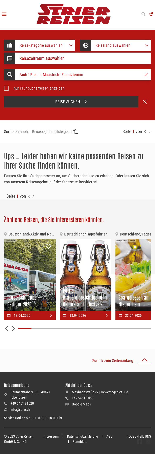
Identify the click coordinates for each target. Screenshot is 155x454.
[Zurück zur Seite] (145, 131)
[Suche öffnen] (143, 14)
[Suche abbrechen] (144, 101)
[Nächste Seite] (149, 131)
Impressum (51, 436)
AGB (109, 436)
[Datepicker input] (83, 58)
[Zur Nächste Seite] (33, 196)
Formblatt (80, 441)
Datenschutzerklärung (82, 436)
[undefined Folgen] (139, 441)
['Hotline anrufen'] (151, 14)
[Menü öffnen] (4, 14)
